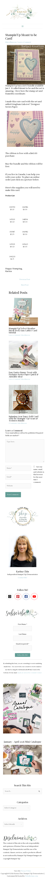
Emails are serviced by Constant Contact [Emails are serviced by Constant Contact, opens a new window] (29, 673)
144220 (12, 256)
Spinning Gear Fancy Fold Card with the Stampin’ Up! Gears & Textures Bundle (23, 418)
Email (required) (22, 644)
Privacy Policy (26, 871)
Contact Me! (22, 578)
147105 (12, 244)
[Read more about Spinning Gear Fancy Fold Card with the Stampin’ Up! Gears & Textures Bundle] (25, 399)
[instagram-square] (10, 596)
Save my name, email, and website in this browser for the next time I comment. (38, 474)
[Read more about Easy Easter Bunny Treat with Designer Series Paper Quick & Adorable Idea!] (25, 355)
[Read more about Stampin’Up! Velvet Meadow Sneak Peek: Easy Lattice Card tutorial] (25, 311)
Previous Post (24, 279)
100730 (12, 207)
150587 (12, 232)
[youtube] (35, 596)
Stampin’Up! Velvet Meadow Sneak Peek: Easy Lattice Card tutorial (23, 330)
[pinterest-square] (18, 596)
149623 (25, 244)
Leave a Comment (24, 42)
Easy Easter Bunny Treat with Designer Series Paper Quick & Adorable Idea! (23, 374)
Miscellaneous (11, 42)
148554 (25, 219)
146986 (25, 207)
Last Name (22, 634)
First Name (22, 624)
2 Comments (13, 423)
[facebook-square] (27, 596)
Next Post (24, 285)
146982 (25, 232)
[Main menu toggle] (22, 26)
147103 (12, 219)
